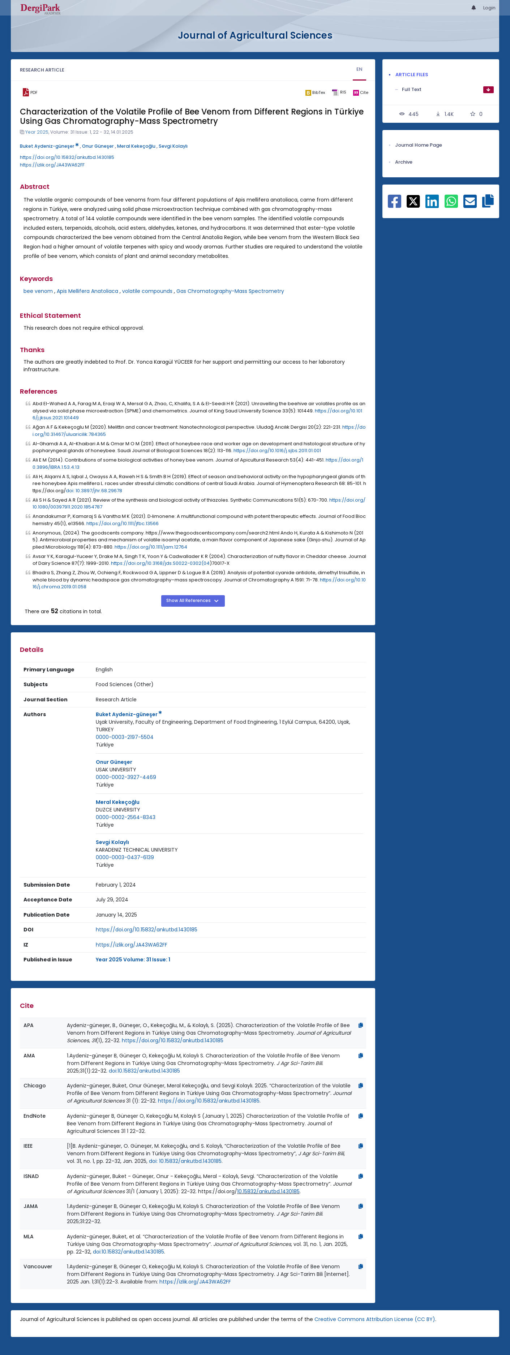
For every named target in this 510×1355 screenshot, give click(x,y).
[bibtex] (315, 92)
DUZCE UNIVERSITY (118, 809)
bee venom (38, 291)
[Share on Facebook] (394, 205)
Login (489, 7)
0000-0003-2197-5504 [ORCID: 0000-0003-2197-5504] (125, 737)
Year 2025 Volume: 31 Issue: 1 (133, 959)
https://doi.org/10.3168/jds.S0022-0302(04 (160, 563)
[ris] (339, 92)
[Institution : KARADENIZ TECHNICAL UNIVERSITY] (137, 850)
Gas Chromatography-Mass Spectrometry (230, 291)
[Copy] (361, 1025)
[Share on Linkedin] (432, 205)
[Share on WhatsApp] (451, 205)
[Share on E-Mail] (470, 205)
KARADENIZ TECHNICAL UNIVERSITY (137, 849)
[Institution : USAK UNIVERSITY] (116, 770)
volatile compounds (147, 291)
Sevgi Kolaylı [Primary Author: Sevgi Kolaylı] (112, 842)
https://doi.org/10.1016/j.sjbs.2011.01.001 (277, 450)
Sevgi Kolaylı (173, 146)
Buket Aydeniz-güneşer (49, 146)
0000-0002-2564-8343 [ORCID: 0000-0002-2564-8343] (125, 817)
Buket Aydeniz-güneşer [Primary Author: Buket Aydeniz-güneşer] (129, 714)
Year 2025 (36, 132)
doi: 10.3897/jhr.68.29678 (94, 490)
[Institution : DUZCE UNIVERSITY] (118, 810)
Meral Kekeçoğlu (136, 146)
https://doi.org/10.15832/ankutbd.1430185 (67, 157)
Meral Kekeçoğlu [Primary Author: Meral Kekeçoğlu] (118, 802)
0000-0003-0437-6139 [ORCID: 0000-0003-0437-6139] (125, 857)
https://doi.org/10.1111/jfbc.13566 (122, 523)
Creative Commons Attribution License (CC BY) (374, 1319)
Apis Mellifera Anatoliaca (87, 291)
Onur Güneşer (98, 146)
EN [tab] (359, 69)
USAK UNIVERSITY (116, 769)
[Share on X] (413, 200)
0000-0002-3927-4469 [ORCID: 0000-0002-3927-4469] (126, 777)
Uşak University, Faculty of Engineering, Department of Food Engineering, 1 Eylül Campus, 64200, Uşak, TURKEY (223, 725)
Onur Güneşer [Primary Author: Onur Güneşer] (114, 762)
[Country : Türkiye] (105, 745)
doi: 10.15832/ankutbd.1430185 (185, 1161)
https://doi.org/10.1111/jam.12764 (151, 547)
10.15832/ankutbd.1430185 (268, 1191)
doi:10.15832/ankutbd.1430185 (144, 1070)
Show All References (189, 600)
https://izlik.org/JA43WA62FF (52, 165)
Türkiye (105, 744)
